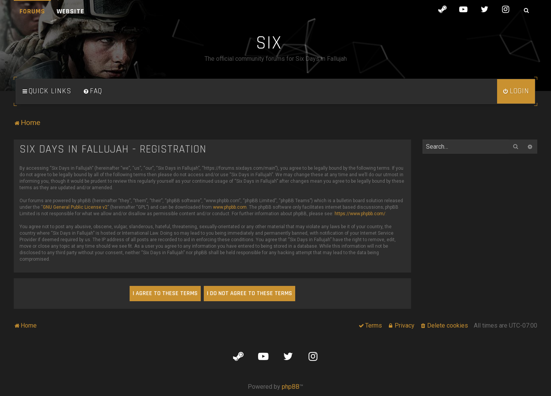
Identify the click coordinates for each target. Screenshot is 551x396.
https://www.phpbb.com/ (360, 213)
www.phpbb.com (230, 207)
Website (70, 11)
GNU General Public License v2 (75, 207)
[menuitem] (92, 91)
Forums (32, 11)
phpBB (290, 386)
